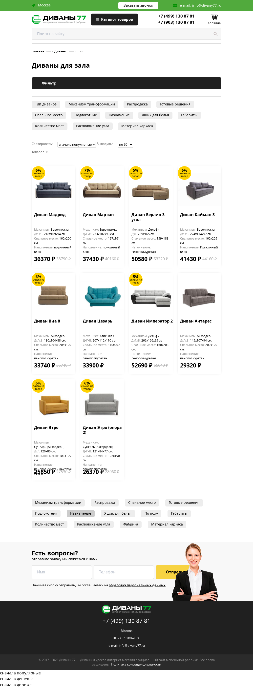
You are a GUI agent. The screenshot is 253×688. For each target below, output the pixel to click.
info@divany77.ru (206, 5)
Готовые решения (175, 104)
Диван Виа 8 (47, 321)
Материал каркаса (137, 126)
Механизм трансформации (92, 104)
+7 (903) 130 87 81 (176, 22)
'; (77, 144)
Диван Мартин (98, 215)
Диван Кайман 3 (197, 215)
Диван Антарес (195, 321)
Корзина (214, 23)
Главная (38, 51)
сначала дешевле (126, 679)
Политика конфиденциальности (136, 664)
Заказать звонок (138, 5)
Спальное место (49, 115)
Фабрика (130, 524)
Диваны (60, 51)
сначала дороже (126, 685)
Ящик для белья (155, 115)
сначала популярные (126, 673)
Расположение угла (92, 126)
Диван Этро (46, 428)
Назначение (119, 115)
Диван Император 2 (152, 321)
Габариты (189, 115)
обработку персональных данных (137, 585)
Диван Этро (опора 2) (102, 430)
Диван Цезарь (97, 321)
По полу (151, 513)
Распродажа (137, 104)
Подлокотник (86, 115)
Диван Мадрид (50, 215)
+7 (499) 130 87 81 (176, 16)
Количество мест (49, 126)
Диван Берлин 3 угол (148, 217)
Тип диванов (46, 104)
